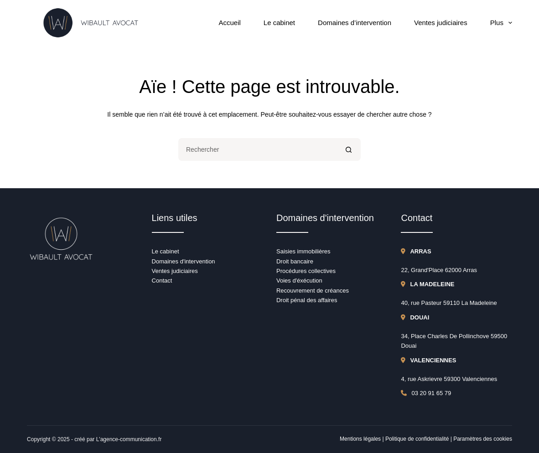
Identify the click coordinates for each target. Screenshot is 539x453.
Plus (501, 22)
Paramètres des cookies (482, 439)
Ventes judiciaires (440, 22)
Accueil (229, 22)
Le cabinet (279, 22)
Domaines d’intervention (354, 22)
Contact (162, 280)
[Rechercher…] (258, 149)
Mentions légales (360, 439)
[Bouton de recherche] (349, 149)
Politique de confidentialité (417, 439)
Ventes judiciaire (173, 271)
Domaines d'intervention (183, 261)
